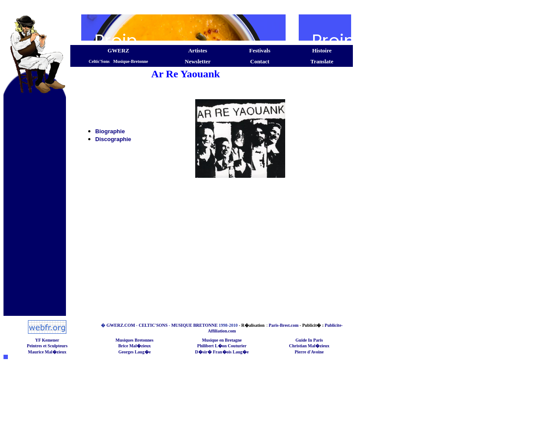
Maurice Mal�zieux (47, 351)
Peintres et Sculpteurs (47, 345)
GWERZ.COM (121, 325)
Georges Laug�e (134, 351)
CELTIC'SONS (152, 325)
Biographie (110, 131)
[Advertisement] (178, 6)
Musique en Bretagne (222, 340)
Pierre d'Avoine (309, 351)
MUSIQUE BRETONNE (194, 325)
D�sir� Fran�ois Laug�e (222, 351)
